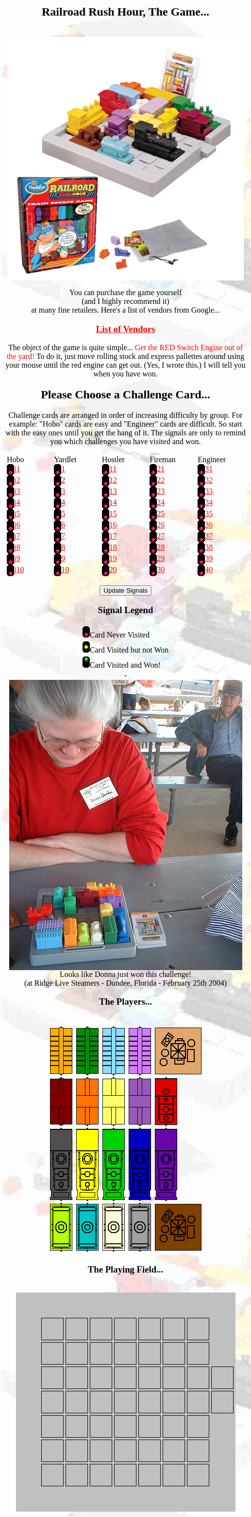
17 (113, 536)
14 (113, 502)
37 (209, 536)
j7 (17, 536)
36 (209, 525)
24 (161, 502)
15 (113, 513)
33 (209, 491)
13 (113, 491)
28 (161, 547)
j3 (17, 491)
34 (209, 502)
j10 (19, 569)
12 (113, 480)
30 (161, 569)
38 (209, 547)
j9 (17, 558)
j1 (17, 469)
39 (209, 558)
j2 (17, 480)
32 (209, 480)
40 (209, 569)
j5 (17, 513)
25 (161, 513)
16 (113, 525)
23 (161, 491)
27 (161, 536)
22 (161, 480)
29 (161, 558)
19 (113, 558)
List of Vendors (125, 329)
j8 (17, 547)
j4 (17, 502)
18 (113, 547)
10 (65, 569)
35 (209, 513)
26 (161, 525)
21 (161, 469)
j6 (17, 525)
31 (209, 469)
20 (113, 569)
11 (113, 469)
